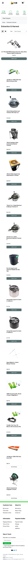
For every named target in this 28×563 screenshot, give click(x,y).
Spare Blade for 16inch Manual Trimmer (12, 363)
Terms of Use (6, 524)
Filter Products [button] (6, 18)
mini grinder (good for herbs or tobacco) (13, 300)
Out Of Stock (14, 466)
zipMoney (17, 528)
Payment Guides (19, 522)
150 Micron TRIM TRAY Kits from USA (13, 457)
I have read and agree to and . (14, 546)
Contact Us (17, 512)
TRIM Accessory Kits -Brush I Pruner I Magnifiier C (13, 394)
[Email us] (12, 550)
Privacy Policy (6, 526)
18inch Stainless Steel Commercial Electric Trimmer (12, 144)
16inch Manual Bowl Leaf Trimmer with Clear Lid (13, 111)
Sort (11, 31)
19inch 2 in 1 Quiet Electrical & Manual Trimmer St (13, 206)
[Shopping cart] (22, 3)
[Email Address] (13, 540)
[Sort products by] (20, 31)
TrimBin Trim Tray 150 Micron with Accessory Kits (13, 426)
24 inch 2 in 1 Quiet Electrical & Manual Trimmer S (13, 238)
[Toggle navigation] (3, 3)
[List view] (5, 31)
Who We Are (18, 508)
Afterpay (17, 524)
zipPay (16, 526)
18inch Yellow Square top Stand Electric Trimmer (13, 174)
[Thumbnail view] (2, 31)
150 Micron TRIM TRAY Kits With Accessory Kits (13, 80)
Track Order (5, 510)
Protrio (4, 556)
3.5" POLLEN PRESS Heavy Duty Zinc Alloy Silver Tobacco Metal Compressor (14, 52)
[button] (18, 3)
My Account (5, 508)
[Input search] (14, 7)
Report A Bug (18, 510)
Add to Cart (14, 58)
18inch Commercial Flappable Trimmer (11, 488)
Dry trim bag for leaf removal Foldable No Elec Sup (13, 269)
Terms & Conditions (20, 545)
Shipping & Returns (7, 522)
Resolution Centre (7, 512)
